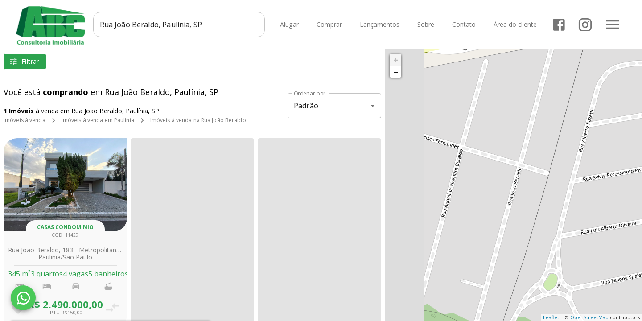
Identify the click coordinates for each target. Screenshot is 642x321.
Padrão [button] (306, 106)
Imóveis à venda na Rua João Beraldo (198, 120)
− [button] (396, 71)
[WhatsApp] (23, 297)
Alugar (289, 25)
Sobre (425, 25)
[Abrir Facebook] (559, 25)
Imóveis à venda (24, 120)
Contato (464, 25)
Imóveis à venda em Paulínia (98, 120)
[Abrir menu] (612, 24)
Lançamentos (379, 25)
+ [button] (395, 59)
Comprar (329, 25)
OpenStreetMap (589, 317)
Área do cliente (515, 25)
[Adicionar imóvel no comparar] (113, 307)
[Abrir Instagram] (585, 25)
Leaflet (551, 317)
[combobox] (179, 24)
